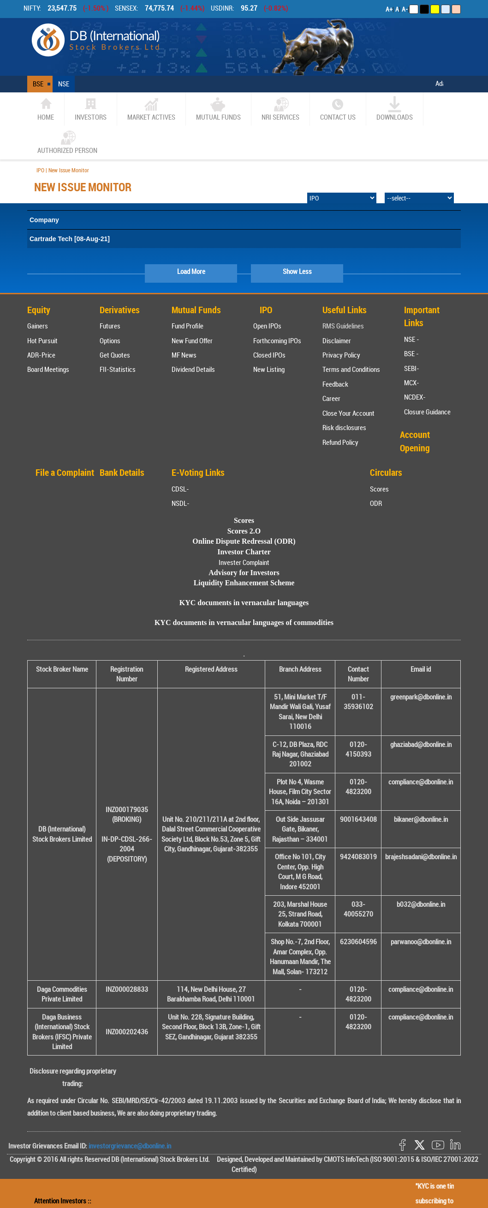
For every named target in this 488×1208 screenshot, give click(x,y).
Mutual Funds (218, 108)
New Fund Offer (192, 340)
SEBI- (411, 368)
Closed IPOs (269, 354)
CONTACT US (338, 108)
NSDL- (181, 503)
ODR (376, 503)
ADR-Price (41, 354)
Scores (379, 488)
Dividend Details (193, 369)
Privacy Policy (341, 354)
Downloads (394, 108)
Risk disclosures (344, 427)
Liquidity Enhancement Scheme (244, 583)
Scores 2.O (244, 531)
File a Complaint (65, 472)
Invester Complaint (244, 562)
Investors (91, 108)
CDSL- (180, 488)
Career (331, 398)
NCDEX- (415, 396)
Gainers (37, 325)
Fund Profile (187, 325)
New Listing (269, 369)
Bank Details (122, 472)
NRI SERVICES (280, 108)
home (45, 108)
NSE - (411, 339)
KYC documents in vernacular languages (244, 603)
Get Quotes (115, 354)
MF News (184, 354)
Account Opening (415, 441)
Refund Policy (340, 442)
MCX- (411, 382)
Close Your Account (348, 413)
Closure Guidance (427, 411)
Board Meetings (48, 369)
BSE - (411, 353)
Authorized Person (67, 142)
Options (110, 340)
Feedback (335, 384)
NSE (63, 83)
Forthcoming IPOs (277, 340)
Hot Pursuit (42, 340)
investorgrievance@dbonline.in (129, 1145)
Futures (110, 325)
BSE (38, 83)
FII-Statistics (118, 369)
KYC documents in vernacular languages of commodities (244, 622)
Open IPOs (267, 325)
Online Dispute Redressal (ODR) (243, 541)
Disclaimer (336, 340)
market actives (151, 108)
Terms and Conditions (351, 369)
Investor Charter (244, 552)
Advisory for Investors (243, 573)
